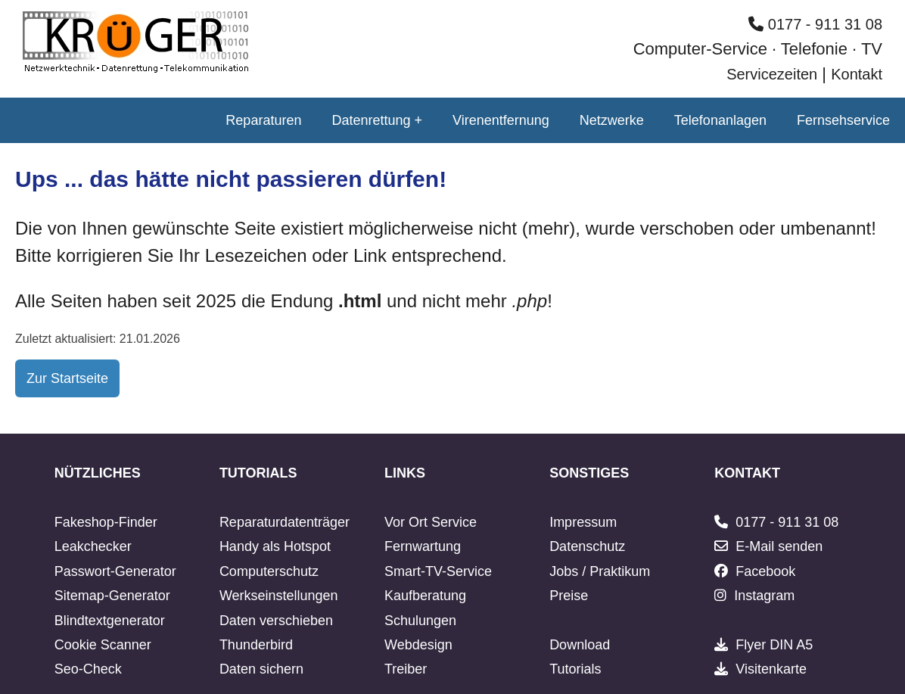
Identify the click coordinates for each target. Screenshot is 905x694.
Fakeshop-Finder (105, 522)
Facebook (765, 571)
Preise (568, 595)
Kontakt (856, 74)
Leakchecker (93, 546)
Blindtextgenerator (109, 620)
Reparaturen (263, 120)
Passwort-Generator (115, 571)
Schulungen (420, 620)
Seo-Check (88, 669)
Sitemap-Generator (112, 595)
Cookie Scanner (102, 644)
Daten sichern (261, 669)
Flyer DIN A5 (774, 644)
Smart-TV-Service (438, 571)
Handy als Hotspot (275, 546)
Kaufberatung (425, 595)
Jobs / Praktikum (599, 571)
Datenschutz (587, 546)
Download (579, 644)
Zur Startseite (67, 378)
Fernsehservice (843, 120)
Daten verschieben (276, 620)
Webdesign (418, 644)
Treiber (405, 669)
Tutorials (575, 669)
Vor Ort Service (430, 522)
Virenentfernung (500, 120)
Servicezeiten (771, 74)
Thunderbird (256, 644)
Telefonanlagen (720, 120)
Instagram (764, 595)
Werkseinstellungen (278, 595)
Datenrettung (370, 120)
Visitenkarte (771, 669)
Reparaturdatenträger (284, 522)
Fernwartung (422, 546)
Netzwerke (612, 120)
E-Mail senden (779, 546)
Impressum (583, 522)
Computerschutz (269, 571)
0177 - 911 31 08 (815, 24)
